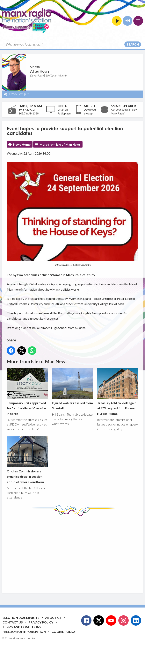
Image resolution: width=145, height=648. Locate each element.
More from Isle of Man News (60, 144)
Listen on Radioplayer (64, 111)
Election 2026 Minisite (21, 617)
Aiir (34, 638)
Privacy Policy (41, 622)
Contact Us (13, 622)
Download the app (90, 111)
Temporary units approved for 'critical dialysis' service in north (27, 391)
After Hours (39, 71)
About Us (53, 617)
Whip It (24, 94)
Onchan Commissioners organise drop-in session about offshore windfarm (27, 460)
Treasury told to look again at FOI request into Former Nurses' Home (117, 391)
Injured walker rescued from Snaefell (72, 389)
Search (133, 44)
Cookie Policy (64, 631)
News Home (22, 144)
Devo (13, 94)
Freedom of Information (24, 631)
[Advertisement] (76, 551)
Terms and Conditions (22, 627)
